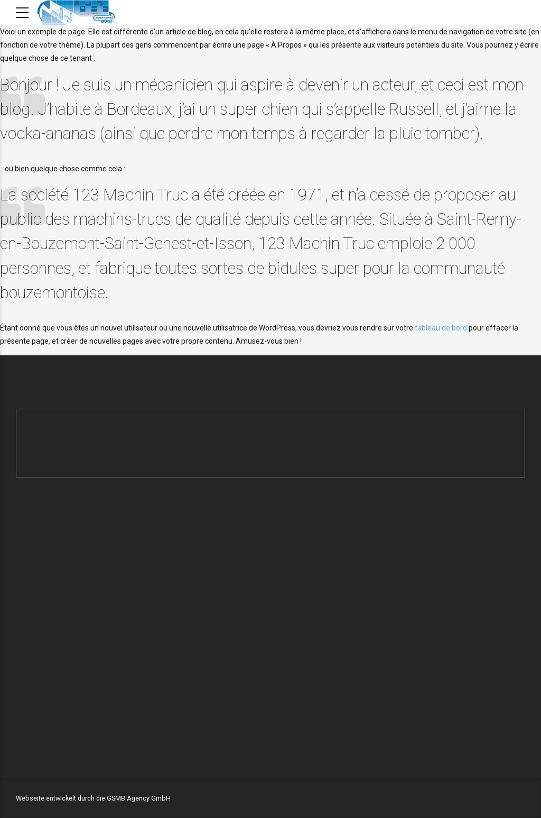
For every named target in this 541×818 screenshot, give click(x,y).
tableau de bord (441, 328)
